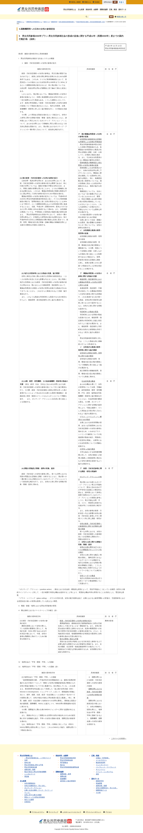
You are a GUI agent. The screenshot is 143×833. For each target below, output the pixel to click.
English (97, 2)
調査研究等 (54, 21)
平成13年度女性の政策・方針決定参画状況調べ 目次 (90, 21)
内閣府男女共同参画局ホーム (34, 21)
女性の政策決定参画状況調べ (67, 21)
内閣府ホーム (20, 21)
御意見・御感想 (76, 2)
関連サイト (87, 2)
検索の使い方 (121, 17)
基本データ (47, 21)
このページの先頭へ (118, 738)
